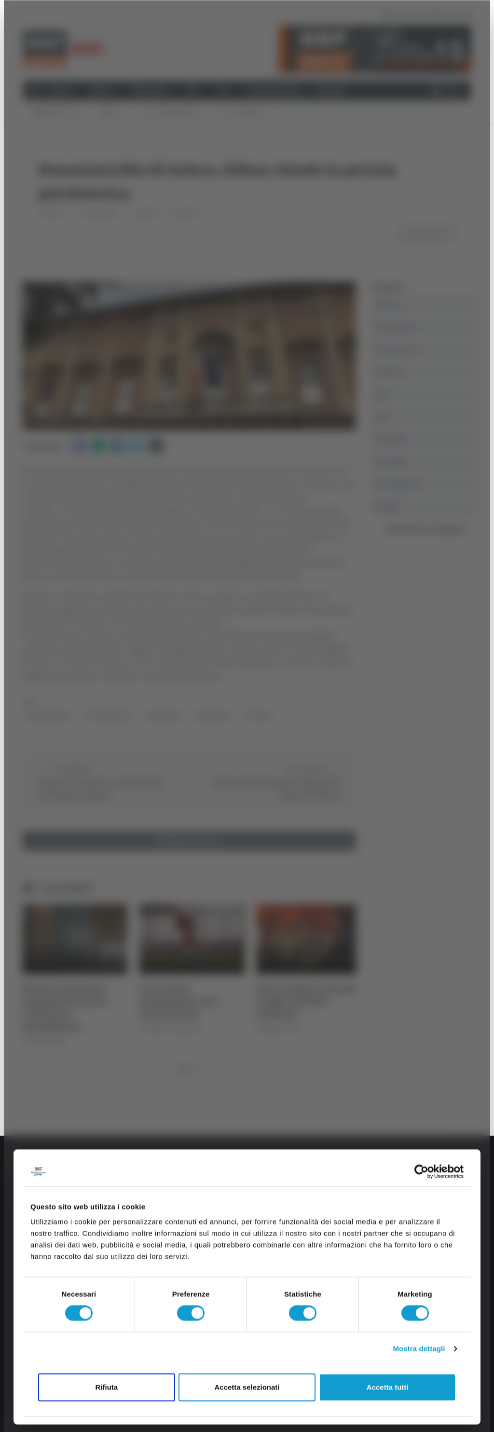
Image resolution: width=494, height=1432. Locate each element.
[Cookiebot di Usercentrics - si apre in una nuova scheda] (421, 1171)
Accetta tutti (388, 1387)
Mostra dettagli (419, 1349)
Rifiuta (106, 1387)
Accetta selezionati (246, 1387)
